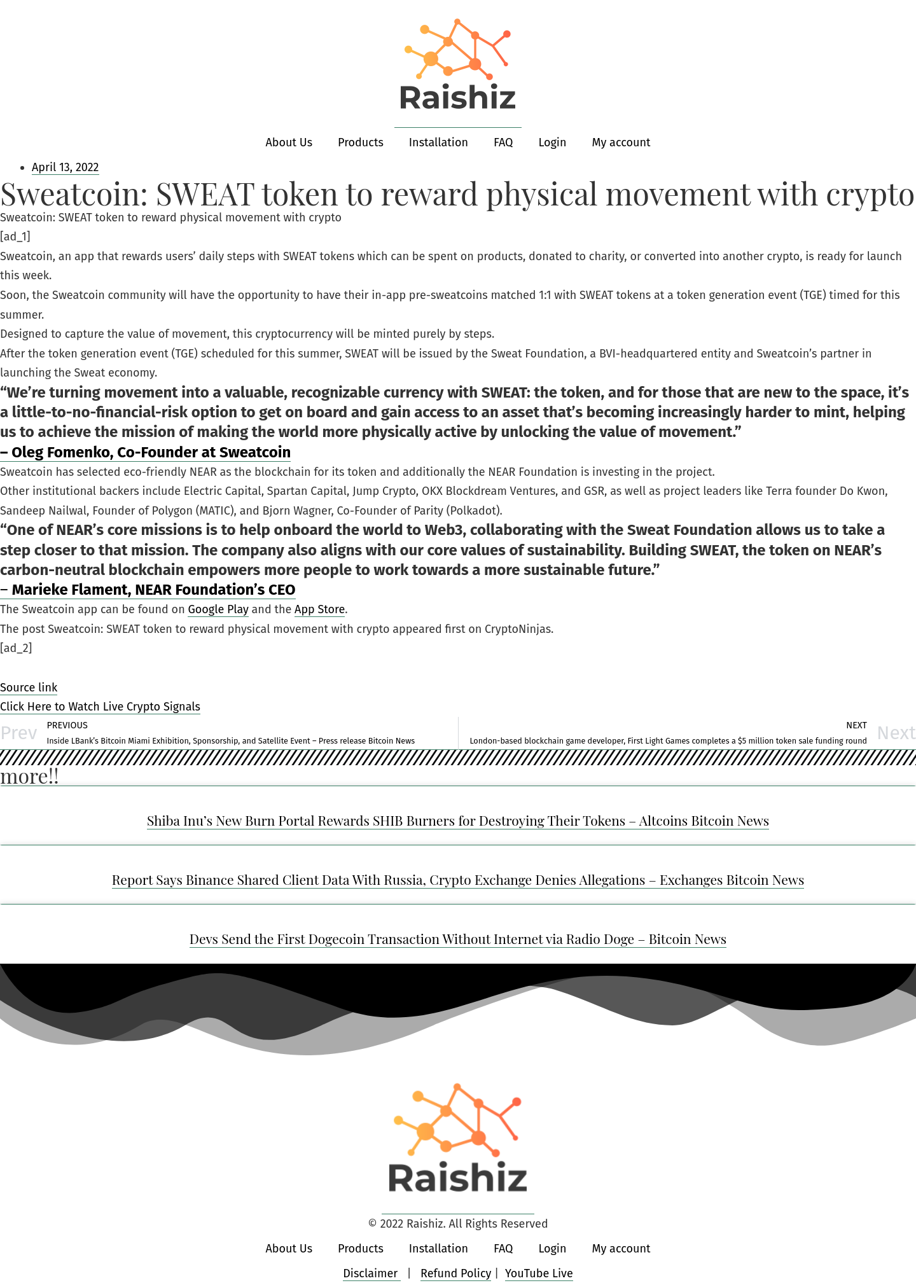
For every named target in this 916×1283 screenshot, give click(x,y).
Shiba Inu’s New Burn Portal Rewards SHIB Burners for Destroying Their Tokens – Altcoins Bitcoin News (458, 820)
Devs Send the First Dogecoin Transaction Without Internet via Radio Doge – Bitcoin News (458, 938)
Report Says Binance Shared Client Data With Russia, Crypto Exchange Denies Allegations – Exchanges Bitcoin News (458, 879)
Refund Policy (455, 1273)
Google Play (218, 609)
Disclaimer (372, 1273)
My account (621, 142)
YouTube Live (539, 1273)
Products (361, 142)
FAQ (503, 142)
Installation (438, 142)
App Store (320, 609)
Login (552, 142)
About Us (289, 142)
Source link (28, 688)
